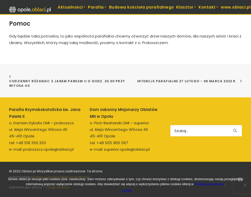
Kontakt (209, 7)
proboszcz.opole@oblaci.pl (48, 149)
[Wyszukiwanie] (206, 130)
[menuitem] (71, 7)
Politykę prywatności (209, 184)
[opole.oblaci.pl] (31, 9)
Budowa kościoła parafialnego (141, 7)
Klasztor (186, 7)
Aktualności (72, 7)
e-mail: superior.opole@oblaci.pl (120, 149)
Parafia (97, 7)
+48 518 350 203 (31, 142)
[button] (235, 130)
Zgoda (127, 190)
